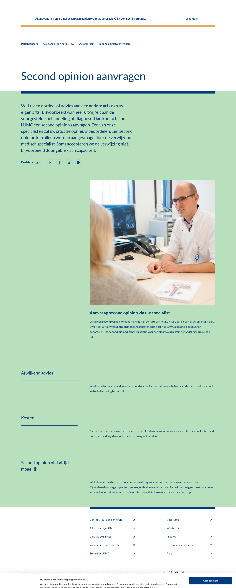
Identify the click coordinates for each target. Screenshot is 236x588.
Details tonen (47, 582)
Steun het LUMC (112, 553)
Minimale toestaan (211, 575)
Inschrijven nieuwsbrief (189, 545)
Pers (189, 553)
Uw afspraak (86, 43)
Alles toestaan (210, 566)
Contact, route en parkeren (112, 519)
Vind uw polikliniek (112, 536)
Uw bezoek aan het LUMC (58, 43)
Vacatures (189, 519)
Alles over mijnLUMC (112, 528)
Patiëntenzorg (29, 43)
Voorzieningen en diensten (112, 545)
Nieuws (189, 536)
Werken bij (189, 528)
